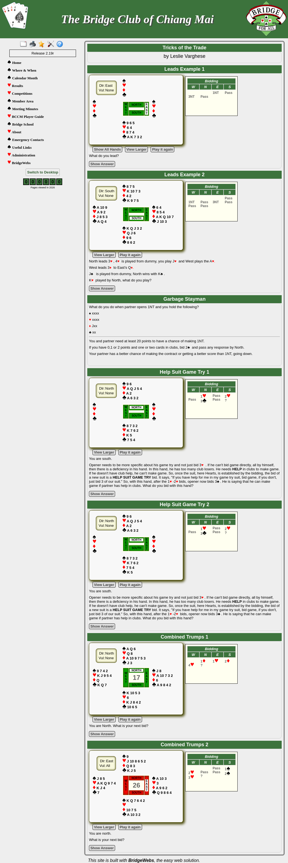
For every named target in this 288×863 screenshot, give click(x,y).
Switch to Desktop (42, 172)
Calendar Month (22, 77)
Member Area (20, 101)
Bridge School (20, 124)
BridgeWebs (19, 162)
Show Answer (102, 164)
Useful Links (19, 147)
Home (14, 62)
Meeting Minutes (22, 108)
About (14, 131)
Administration (21, 155)
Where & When (21, 70)
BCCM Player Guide (25, 116)
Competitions (19, 93)
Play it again (162, 149)
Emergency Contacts (25, 139)
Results (15, 85)
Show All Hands (107, 149)
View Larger (136, 149)
